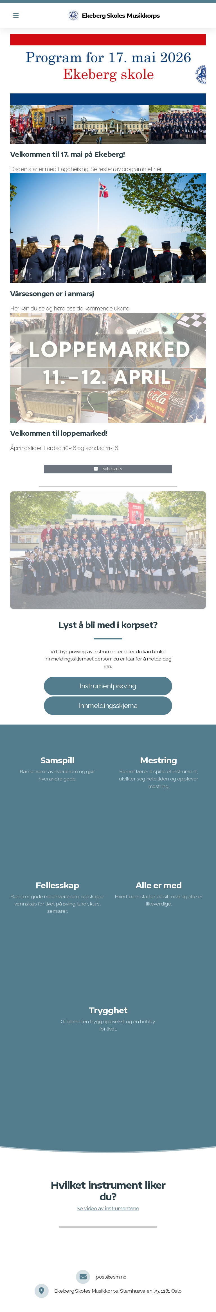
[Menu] (15, 15)
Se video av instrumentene (108, 1208)
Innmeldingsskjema (107, 706)
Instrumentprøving (108, 686)
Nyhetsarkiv (108, 469)
